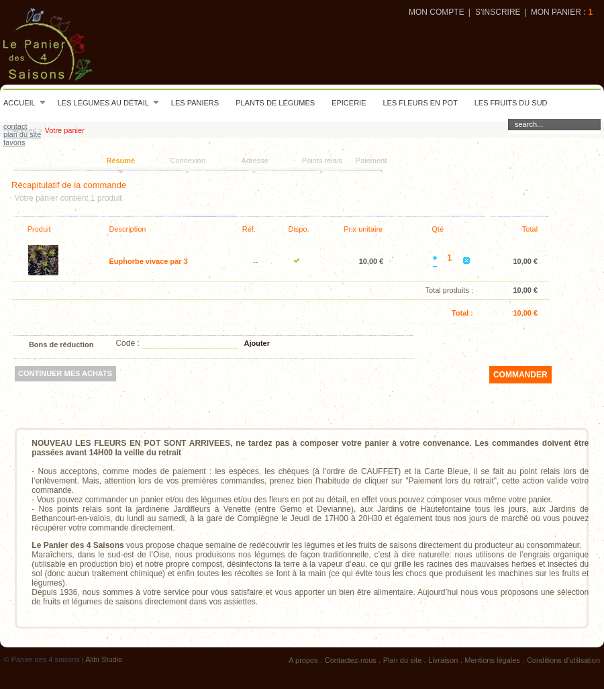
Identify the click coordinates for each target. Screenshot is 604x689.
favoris (14, 142)
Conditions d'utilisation (563, 660)
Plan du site (402, 660)
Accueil (24, 103)
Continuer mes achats (65, 373)
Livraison (443, 660)
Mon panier (556, 12)
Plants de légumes (275, 103)
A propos (303, 660)
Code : (127, 343)
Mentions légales (492, 660)
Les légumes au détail (109, 103)
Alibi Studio (103, 659)
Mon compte (436, 12)
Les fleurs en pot (420, 103)
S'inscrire (498, 12)
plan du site (22, 134)
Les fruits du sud (511, 103)
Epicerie (349, 103)
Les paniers (195, 103)
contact (15, 126)
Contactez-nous (350, 660)
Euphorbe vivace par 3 (148, 261)
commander (520, 374)
